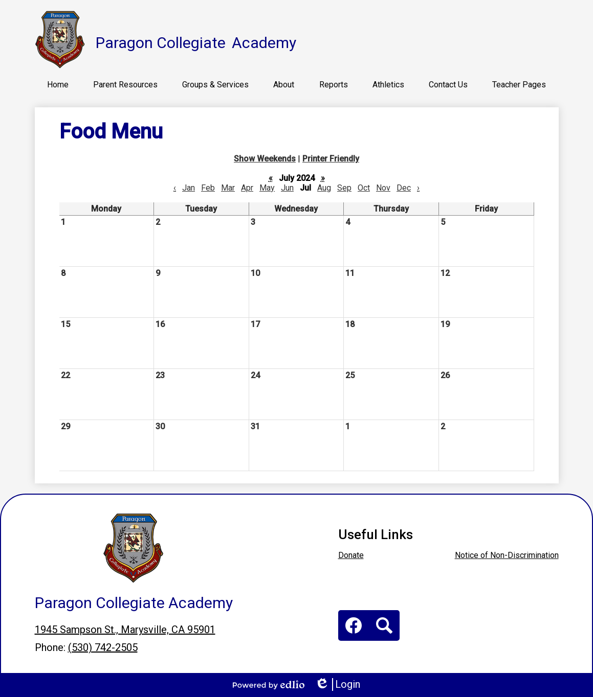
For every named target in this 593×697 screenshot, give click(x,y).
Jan (188, 188)
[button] (125, 84)
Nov (383, 188)
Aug (324, 188)
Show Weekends (265, 159)
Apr (247, 188)
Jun (287, 188)
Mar (228, 188)
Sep (344, 188)
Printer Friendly (330, 159)
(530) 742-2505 (103, 647)
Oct (364, 188)
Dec (404, 188)
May (267, 188)
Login (337, 684)
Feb (208, 188)
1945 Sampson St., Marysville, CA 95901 (125, 629)
